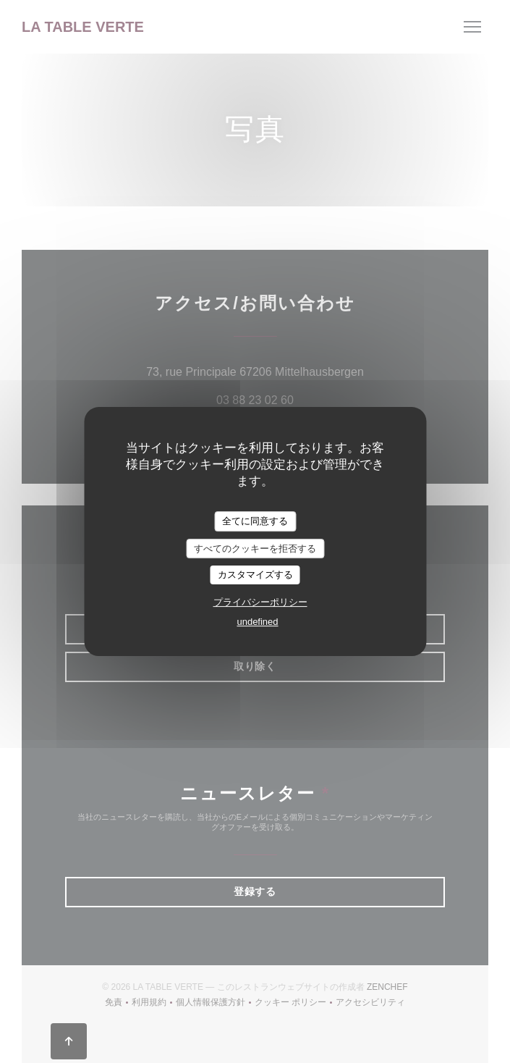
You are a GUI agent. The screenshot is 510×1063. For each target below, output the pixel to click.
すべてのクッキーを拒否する (255, 548)
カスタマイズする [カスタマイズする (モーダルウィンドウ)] (255, 574)
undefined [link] (257, 621)
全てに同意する (255, 521)
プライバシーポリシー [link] (260, 602)
